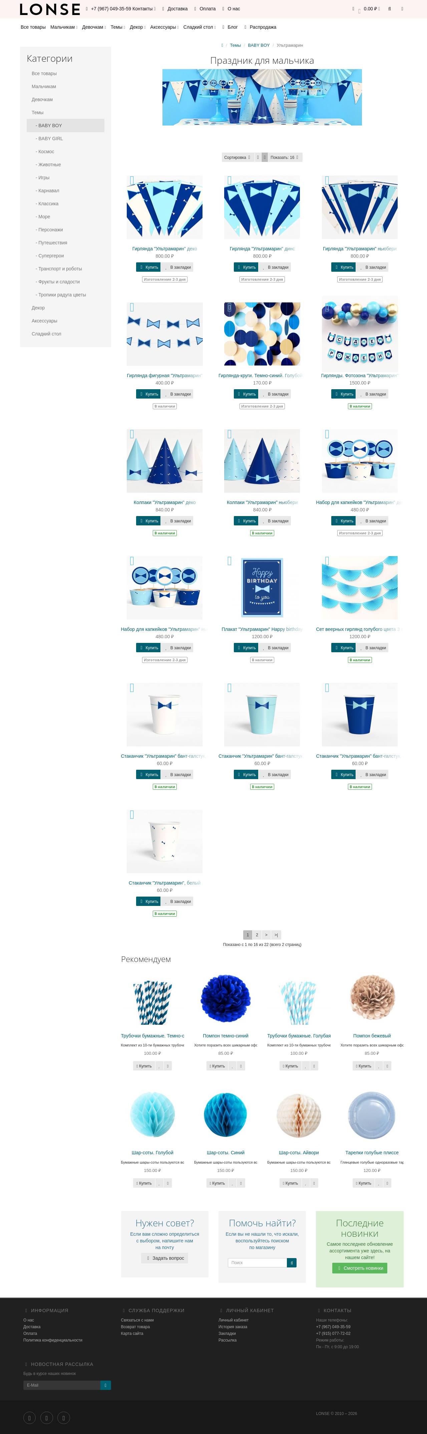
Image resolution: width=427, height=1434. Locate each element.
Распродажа (260, 27)
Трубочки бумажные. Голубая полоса (307, 1035)
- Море (41, 216)
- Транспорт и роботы (57, 268)
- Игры (40, 177)
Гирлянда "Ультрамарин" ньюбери (360, 248)
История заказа (233, 1327)
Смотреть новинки (359, 1268)
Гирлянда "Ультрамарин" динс (262, 248)
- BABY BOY (47, 125)
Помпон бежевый (372, 1035)
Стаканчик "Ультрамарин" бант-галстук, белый (171, 756)
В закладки (177, 267)
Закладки (227, 1333)
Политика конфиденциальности (52, 1340)
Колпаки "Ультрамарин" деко (165, 502)
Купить (148, 267)
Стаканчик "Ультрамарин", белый (164, 883)
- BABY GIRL (47, 138)
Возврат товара (135, 1327)
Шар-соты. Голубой (152, 1152)
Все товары (33, 27)
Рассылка (228, 1340)
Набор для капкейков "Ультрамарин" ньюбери (171, 629)
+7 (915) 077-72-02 (333, 1333)
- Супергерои (48, 255)
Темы (118, 27)
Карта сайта (132, 1333)
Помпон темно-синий (226, 1035)
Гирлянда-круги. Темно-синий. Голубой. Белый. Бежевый (280, 375)
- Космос (43, 151)
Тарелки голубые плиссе (372, 1152)
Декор (137, 27)
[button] (365, 9)
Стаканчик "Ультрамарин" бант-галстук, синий (365, 756)
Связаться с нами (137, 1320)
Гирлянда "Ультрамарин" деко (164, 248)
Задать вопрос (164, 1258)
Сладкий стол (199, 27)
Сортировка (238, 157)
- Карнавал (45, 190)
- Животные (46, 164)
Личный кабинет (234, 1320)
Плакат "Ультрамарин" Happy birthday (262, 629)
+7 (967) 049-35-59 (333, 1327)
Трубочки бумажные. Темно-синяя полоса (166, 1035)
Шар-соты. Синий (226, 1152)
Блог (229, 27)
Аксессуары (164, 27)
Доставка (174, 8)
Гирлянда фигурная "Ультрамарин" (164, 375)
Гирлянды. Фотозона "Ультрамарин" (360, 375)
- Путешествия (49, 242)
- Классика (45, 203)
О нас (230, 8)
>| (276, 935)
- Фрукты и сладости (56, 281)
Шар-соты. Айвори (299, 1152)
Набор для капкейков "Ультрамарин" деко (361, 502)
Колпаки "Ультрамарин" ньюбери (262, 502)
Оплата (204, 8)
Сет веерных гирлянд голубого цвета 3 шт (361, 629)
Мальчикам (63, 27)
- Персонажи (47, 229)
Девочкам (94, 27)
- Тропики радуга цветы (59, 294)
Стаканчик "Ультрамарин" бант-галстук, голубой (270, 756)
